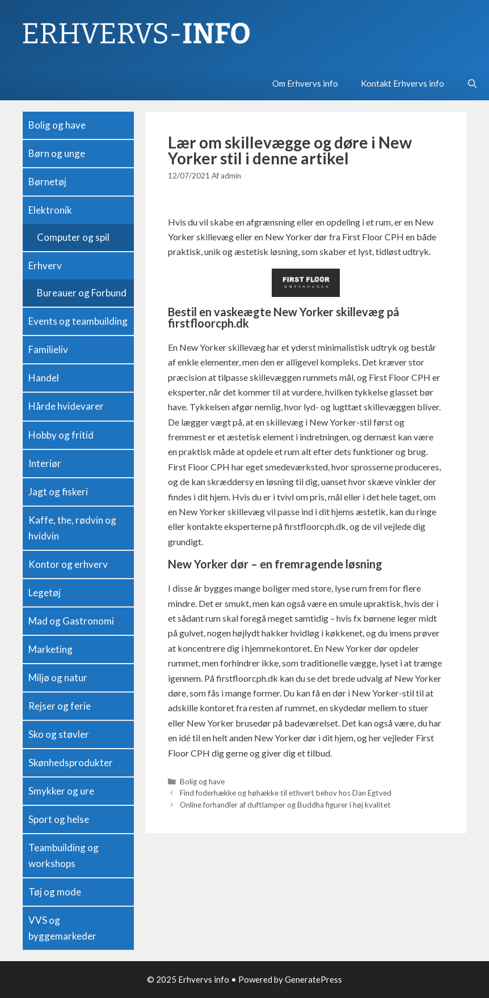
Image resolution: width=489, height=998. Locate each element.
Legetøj (44, 592)
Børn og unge (56, 153)
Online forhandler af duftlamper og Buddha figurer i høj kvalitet (285, 804)
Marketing (50, 649)
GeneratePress (313, 979)
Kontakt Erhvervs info (402, 83)
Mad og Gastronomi (71, 621)
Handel (43, 378)
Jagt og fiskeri (58, 492)
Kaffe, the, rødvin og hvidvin (72, 528)
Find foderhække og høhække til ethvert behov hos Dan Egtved (285, 792)
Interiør (44, 463)
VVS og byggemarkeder (62, 928)
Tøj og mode (54, 892)
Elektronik (50, 210)
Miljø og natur (57, 677)
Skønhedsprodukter (70, 762)
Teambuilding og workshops (63, 855)
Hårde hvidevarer (66, 406)
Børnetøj (47, 182)
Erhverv (45, 265)
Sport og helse (58, 819)
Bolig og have (202, 781)
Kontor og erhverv (68, 564)
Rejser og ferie (59, 706)
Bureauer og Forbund (82, 293)
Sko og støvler (58, 734)
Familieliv (48, 349)
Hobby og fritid (61, 435)
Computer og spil (73, 237)
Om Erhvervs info (305, 83)
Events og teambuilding (78, 321)
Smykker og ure (61, 791)
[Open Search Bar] (472, 83)
